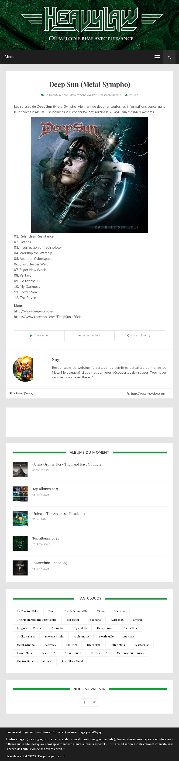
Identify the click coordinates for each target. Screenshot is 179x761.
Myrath (137, 619)
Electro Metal (25, 661)
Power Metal (25, 653)
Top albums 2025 (45, 488)
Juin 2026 (71, 645)
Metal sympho (77, 94)
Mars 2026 (48, 653)
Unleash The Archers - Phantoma (58, 513)
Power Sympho (54, 636)
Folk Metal (94, 619)
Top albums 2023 (45, 538)
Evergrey (50, 645)
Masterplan (142, 645)
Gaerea (47, 661)
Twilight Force (26, 636)
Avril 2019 (93, 94)
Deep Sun (55, 94)
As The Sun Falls (27, 611)
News (65, 94)
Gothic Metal (118, 645)
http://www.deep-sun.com (34, 311)
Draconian (93, 645)
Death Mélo (106, 636)
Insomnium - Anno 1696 (50, 562)
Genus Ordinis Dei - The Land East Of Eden (66, 464)
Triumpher (58, 628)
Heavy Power (105, 628)
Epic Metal (80, 628)
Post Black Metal (72, 661)
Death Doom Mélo (76, 611)
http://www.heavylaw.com (148, 393)
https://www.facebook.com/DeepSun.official (48, 317)
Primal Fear (130, 628)
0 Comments (41, 335)
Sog (136, 94)
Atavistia (128, 636)
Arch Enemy (82, 636)
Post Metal (72, 619)
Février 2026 (99, 653)
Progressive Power (29, 628)
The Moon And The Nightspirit (36, 619)
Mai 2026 (119, 611)
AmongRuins (73, 653)
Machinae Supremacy (130, 653)
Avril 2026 (117, 619)
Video (101, 611)
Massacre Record (110, 94)
